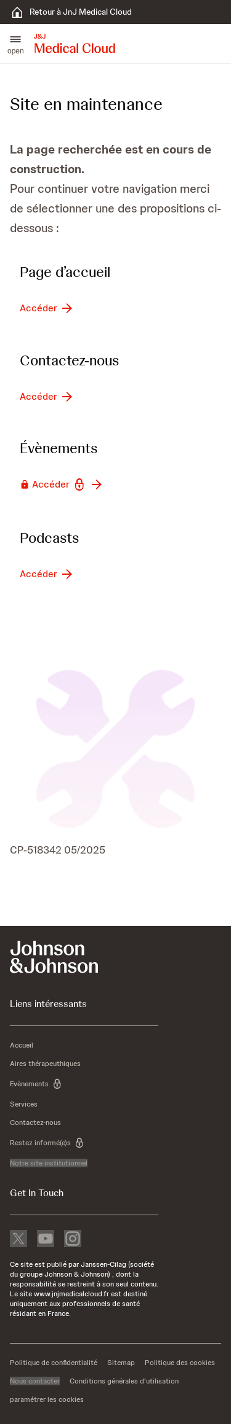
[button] (15, 43)
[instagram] (72, 1240)
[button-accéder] (47, 309)
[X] (18, 1240)
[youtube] (45, 1240)
